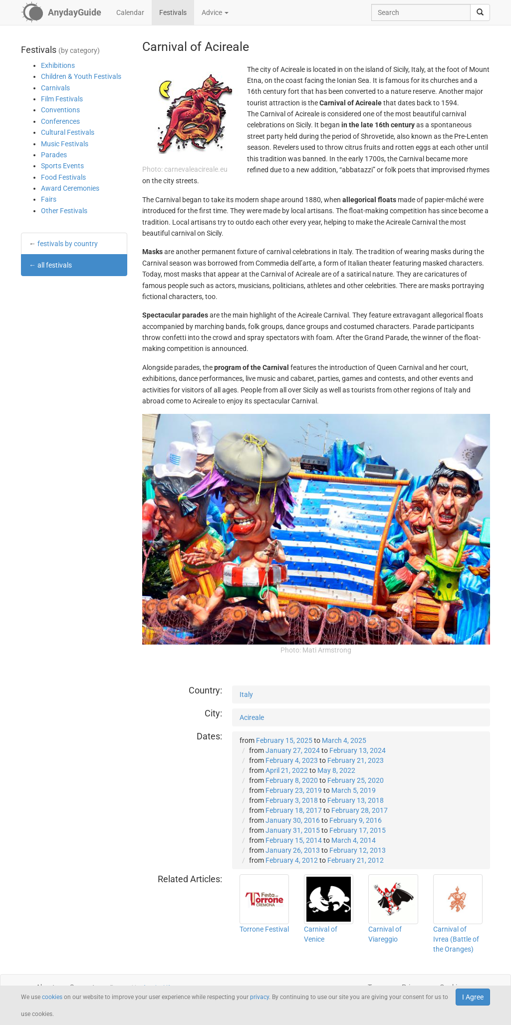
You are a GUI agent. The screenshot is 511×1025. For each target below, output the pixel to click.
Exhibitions (58, 65)
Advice (215, 12)
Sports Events (62, 166)
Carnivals (55, 88)
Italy (246, 694)
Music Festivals (64, 144)
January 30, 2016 (292, 820)
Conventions (60, 110)
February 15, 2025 (284, 740)
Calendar (130, 12)
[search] (480, 12)
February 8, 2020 (291, 780)
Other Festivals (64, 211)
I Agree (473, 997)
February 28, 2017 (359, 810)
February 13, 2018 (355, 800)
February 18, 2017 (293, 810)
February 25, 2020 (355, 780)
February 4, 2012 (291, 860)
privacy (259, 997)
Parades (54, 155)
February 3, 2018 (291, 800)
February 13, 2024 (357, 750)
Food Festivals (63, 177)
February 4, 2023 (291, 760)
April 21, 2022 (286, 770)
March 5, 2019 (353, 790)
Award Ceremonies (70, 188)
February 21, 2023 (355, 760)
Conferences (60, 121)
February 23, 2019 (293, 790)
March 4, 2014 (353, 840)
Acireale (252, 717)
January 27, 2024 (292, 750)
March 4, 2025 (344, 740)
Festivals (173, 12)
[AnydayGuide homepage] (61, 12)
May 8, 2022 (336, 770)
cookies (52, 997)
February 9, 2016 (355, 820)
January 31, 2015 (292, 830)
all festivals (54, 265)
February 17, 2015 (357, 830)
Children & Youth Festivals (81, 76)
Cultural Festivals (67, 132)
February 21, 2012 (355, 860)
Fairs (48, 199)
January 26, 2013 (292, 850)
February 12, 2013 (357, 850)
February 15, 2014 (293, 840)
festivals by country (67, 244)
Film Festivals (62, 99)
